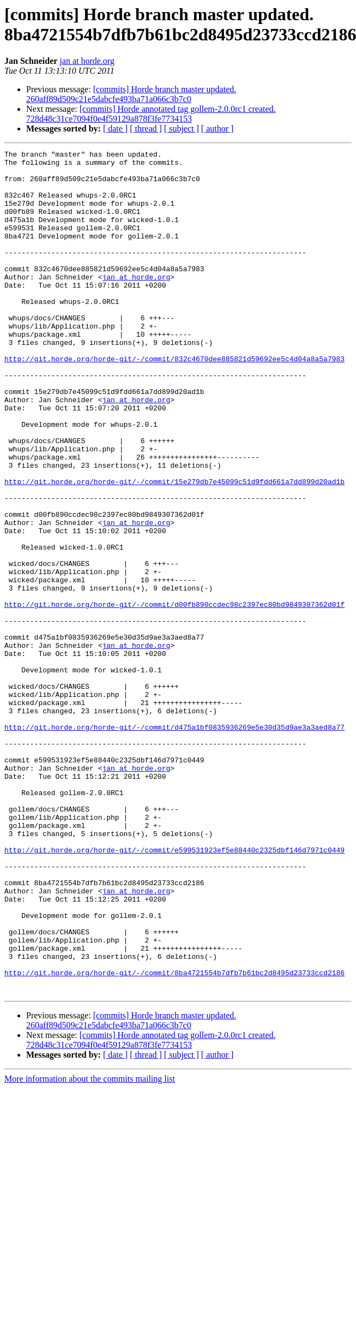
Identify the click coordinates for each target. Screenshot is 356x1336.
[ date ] (115, 128)
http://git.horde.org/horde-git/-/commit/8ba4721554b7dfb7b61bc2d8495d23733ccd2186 (174, 1138)
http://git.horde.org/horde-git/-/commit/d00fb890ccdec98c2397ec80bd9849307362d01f (174, 696)
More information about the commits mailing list (89, 1247)
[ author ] (217, 128)
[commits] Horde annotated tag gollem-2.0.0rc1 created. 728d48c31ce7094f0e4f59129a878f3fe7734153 (151, 113)
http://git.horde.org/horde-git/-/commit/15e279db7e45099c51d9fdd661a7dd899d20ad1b (174, 548)
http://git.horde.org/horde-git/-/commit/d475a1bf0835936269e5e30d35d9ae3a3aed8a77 (174, 843)
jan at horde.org (86, 60)
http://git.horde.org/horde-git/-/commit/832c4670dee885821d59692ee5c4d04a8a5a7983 (174, 401)
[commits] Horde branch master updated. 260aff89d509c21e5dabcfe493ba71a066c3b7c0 (131, 94)
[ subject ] (181, 128)
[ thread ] (146, 128)
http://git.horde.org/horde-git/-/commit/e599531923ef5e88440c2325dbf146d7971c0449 (174, 990)
